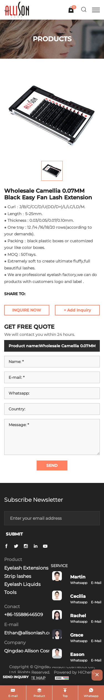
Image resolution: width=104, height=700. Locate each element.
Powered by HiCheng (74, 672)
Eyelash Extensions (26, 568)
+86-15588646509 (23, 614)
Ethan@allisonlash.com (30, 632)
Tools (10, 592)
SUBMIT (14, 534)
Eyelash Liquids (22, 584)
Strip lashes (17, 576)
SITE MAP (35, 677)
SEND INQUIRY (16, 677)
